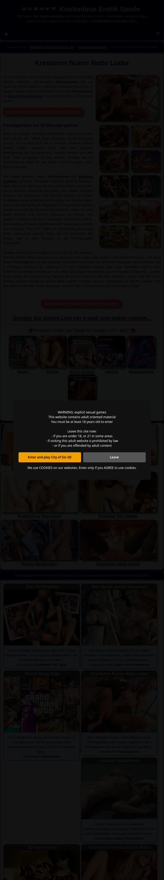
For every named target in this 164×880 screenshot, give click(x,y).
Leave (114, 457)
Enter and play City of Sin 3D (50, 457)
